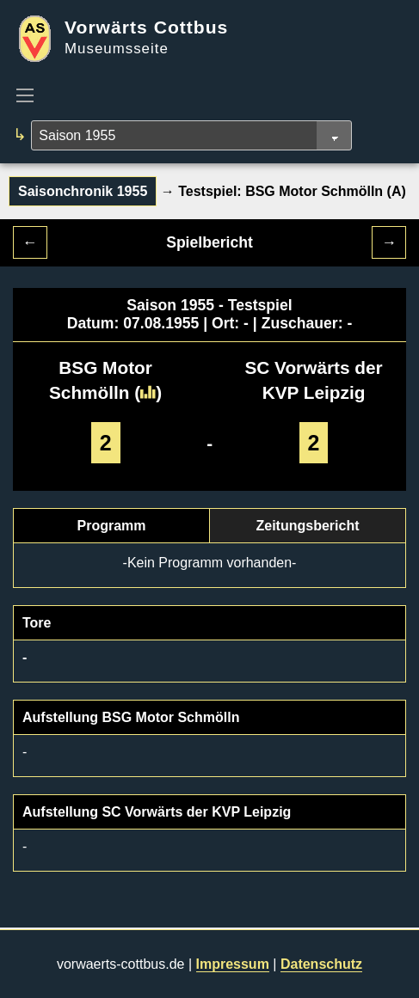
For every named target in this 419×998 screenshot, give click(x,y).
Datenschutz (321, 964)
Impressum (232, 964)
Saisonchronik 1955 (82, 191)
